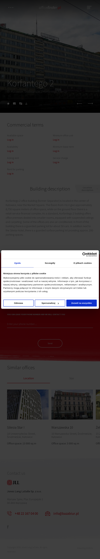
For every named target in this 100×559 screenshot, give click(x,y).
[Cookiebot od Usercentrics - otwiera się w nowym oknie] (84, 254)
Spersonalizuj (50, 303)
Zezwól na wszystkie (81, 303)
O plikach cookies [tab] (83, 263)
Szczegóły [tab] (50, 263)
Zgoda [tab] (17, 263)
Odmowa (18, 303)
